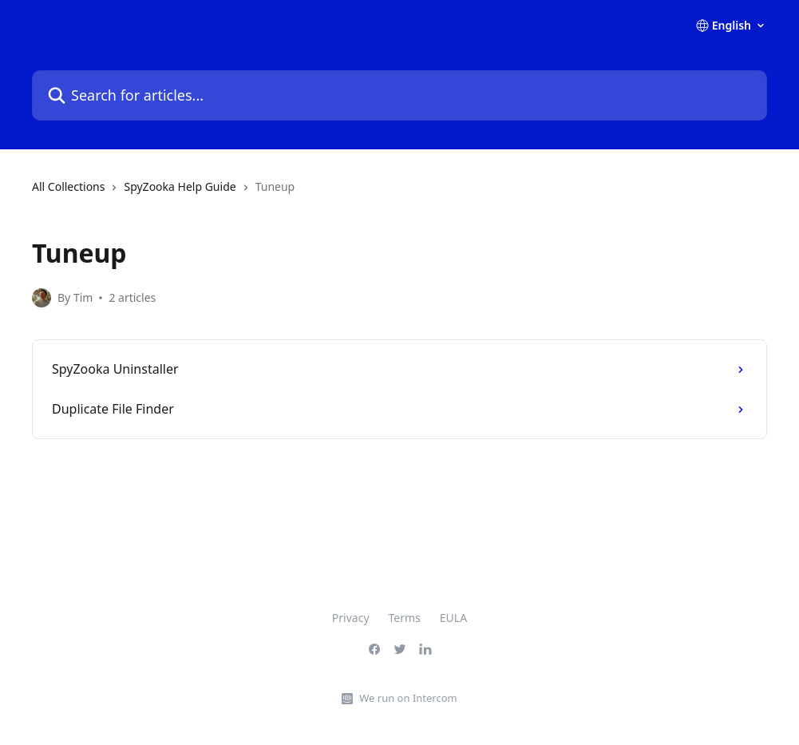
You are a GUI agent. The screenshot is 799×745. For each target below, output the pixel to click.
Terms (405, 617)
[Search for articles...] (399, 95)
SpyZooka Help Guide (179, 186)
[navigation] (399, 193)
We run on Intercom (408, 698)
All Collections (68, 186)
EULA (453, 617)
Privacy (351, 617)
